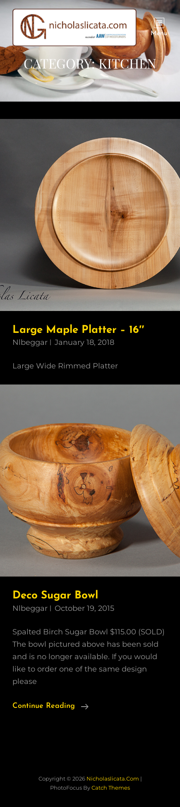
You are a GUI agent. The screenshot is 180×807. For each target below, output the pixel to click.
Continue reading (50, 706)
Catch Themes (110, 787)
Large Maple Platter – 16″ (78, 330)
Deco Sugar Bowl (55, 595)
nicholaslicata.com (112, 778)
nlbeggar (30, 342)
